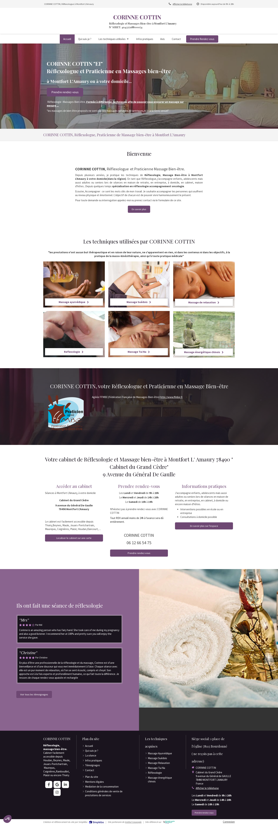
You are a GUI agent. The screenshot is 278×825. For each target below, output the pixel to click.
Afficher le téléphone (182, 3)
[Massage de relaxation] (204, 284)
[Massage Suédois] (139, 284)
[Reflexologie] (74, 334)
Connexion (229, 821)
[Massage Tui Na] (139, 334)
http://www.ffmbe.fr (171, 397)
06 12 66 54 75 (139, 542)
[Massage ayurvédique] (74, 284)
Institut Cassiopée (133, 822)
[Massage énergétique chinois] (204, 334)
